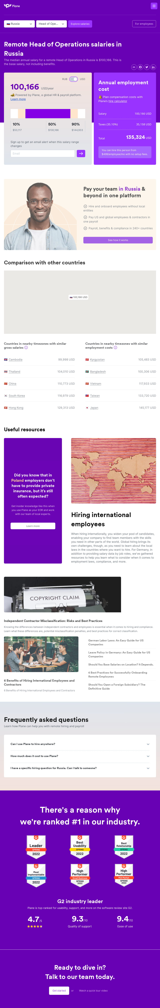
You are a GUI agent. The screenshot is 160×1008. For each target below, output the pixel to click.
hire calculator (117, 101)
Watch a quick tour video (93, 990)
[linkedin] (153, 67)
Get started (59, 990)
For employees (144, 24)
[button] (80, 299)
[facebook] (140, 67)
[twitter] (146, 67)
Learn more (18, 99)
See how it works (118, 241)
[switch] (73, 79)
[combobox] (39, 24)
